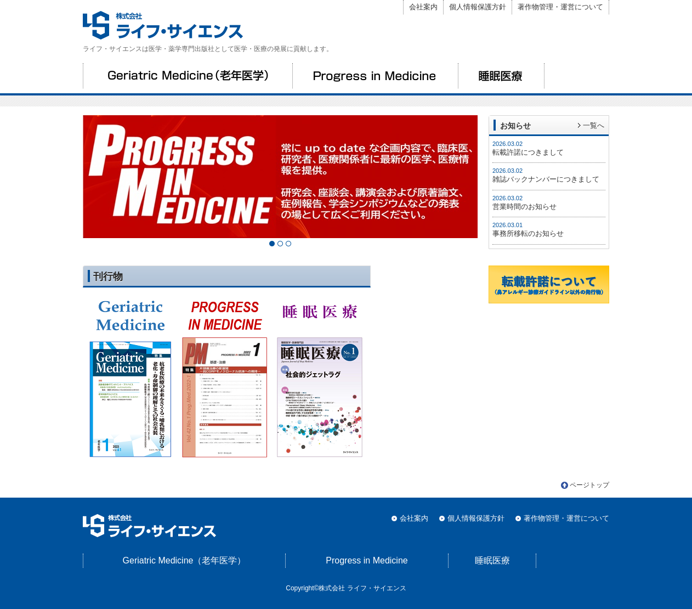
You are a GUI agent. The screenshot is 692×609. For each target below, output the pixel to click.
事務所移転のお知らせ (528, 233)
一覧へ (593, 125)
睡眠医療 (501, 75)
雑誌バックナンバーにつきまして (545, 179)
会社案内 (423, 7)
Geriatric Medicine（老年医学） (187, 75)
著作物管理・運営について (560, 7)
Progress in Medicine (375, 75)
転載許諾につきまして (528, 152)
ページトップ (589, 485)
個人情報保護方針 (477, 7)
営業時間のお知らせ (524, 206)
